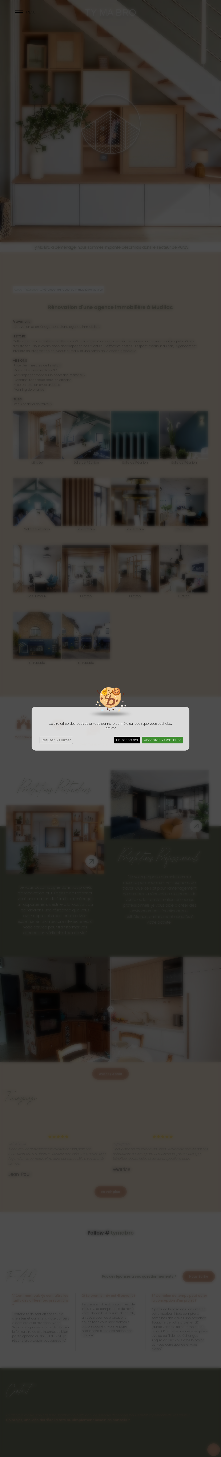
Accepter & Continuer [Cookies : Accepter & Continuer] (162, 740)
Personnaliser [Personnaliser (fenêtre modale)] (127, 740)
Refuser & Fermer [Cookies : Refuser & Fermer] (56, 740)
